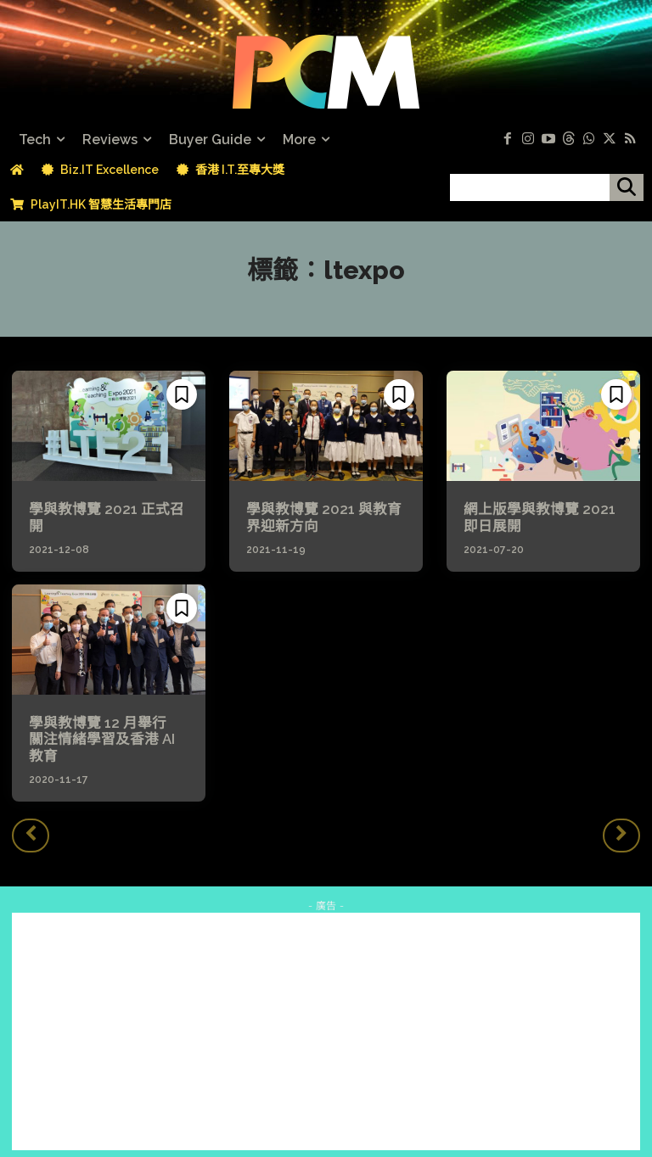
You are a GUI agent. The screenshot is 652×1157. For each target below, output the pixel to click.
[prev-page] (30, 816)
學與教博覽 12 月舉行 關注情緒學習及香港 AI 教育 (107, 729)
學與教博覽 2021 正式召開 (108, 509)
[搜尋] (627, 187)
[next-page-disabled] (621, 816)
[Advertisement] (326, 1013)
